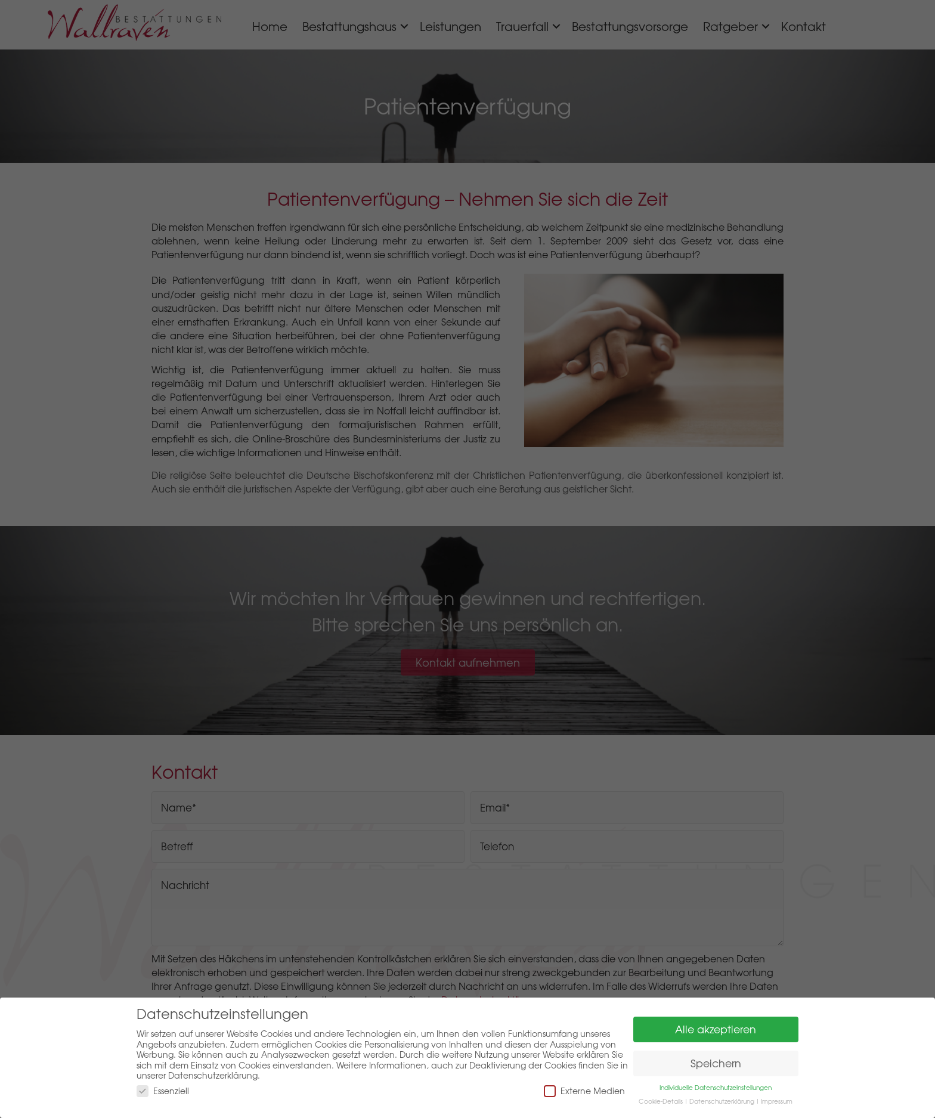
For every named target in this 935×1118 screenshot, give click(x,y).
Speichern (716, 1063)
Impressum (776, 1101)
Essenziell (163, 1091)
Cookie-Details (661, 1101)
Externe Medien (584, 1091)
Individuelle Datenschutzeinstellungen (716, 1087)
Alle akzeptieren (715, 1029)
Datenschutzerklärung (721, 1101)
